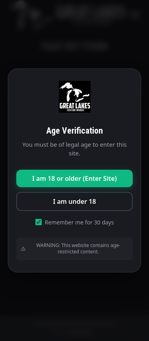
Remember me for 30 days (74, 222)
